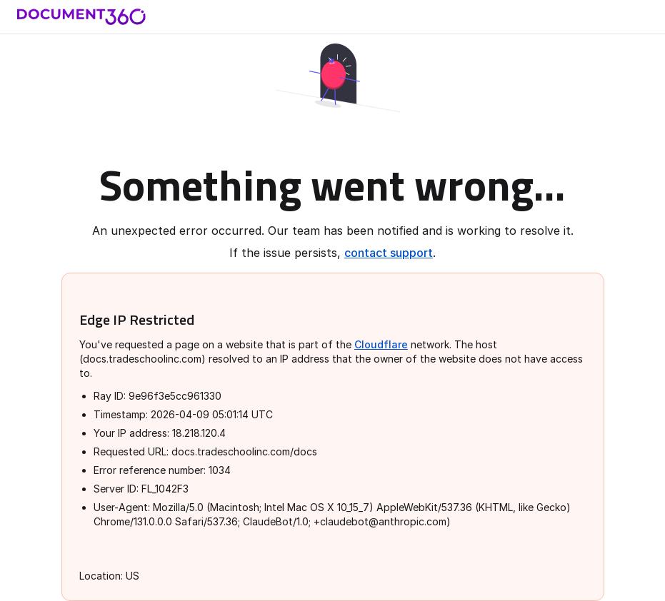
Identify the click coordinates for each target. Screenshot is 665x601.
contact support (388, 253)
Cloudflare (381, 344)
